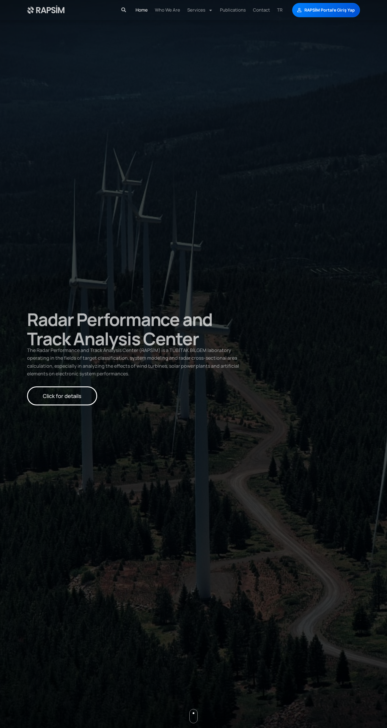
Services (200, 10)
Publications (233, 10)
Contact (261, 10)
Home (142, 10)
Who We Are (167, 10)
